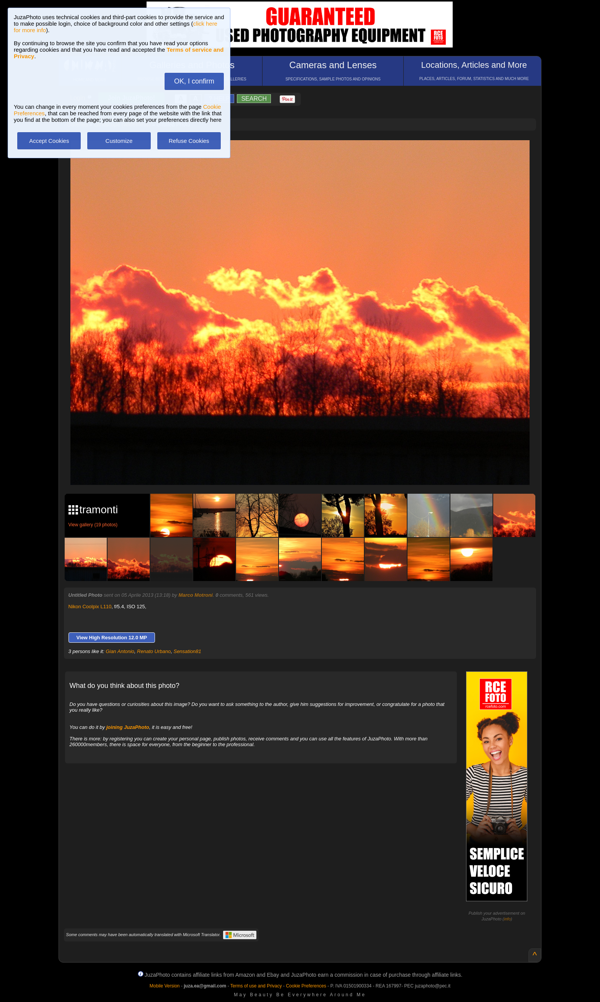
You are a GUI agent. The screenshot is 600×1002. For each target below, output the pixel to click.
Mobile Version (165, 986)
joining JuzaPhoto (127, 727)
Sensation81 (187, 651)
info (507, 919)
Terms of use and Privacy (256, 986)
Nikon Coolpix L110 (90, 606)
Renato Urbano (154, 651)
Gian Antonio (120, 651)
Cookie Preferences (306, 986)
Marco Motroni (195, 595)
